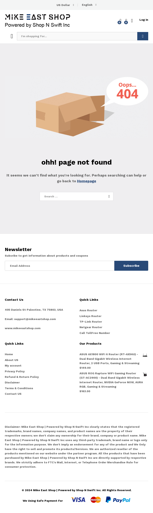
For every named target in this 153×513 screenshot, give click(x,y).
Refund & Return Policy (22, 376)
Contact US (13, 393)
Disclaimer (12, 382)
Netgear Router (90, 327)
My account (13, 365)
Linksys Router (90, 316)
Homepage (86, 181)
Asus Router (88, 310)
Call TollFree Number (94, 333)
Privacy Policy (15, 371)
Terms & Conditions (19, 388)
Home (9, 354)
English (87, 4)
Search (142, 36)
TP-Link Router (90, 321)
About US (11, 360)
